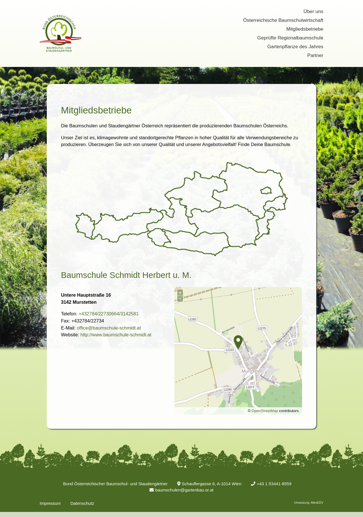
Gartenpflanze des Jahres (295, 46)
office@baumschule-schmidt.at (109, 327)
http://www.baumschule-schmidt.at (115, 334)
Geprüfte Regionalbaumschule (290, 38)
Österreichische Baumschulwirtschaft (283, 20)
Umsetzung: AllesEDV (308, 502)
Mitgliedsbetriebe (304, 29)
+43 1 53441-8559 (271, 483)
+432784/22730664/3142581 (109, 313)
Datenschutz (82, 503)
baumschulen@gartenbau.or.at (181, 490)
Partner (315, 55)
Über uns (313, 11)
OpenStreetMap (265, 411)
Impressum (50, 503)
